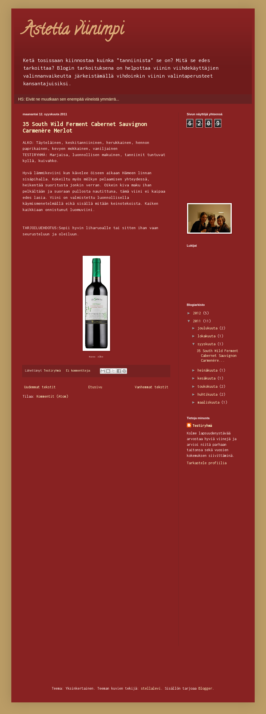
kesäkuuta (207, 378)
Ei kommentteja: (79, 370)
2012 (198, 313)
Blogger (205, 688)
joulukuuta (208, 328)
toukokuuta (208, 386)
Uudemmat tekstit (40, 387)
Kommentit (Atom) (52, 396)
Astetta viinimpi (73, 31)
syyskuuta (207, 344)
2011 (198, 321)
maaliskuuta (209, 402)
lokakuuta (207, 336)
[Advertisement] (215, 164)
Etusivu (95, 387)
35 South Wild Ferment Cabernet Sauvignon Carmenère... (217, 356)
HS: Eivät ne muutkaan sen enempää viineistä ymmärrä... (68, 99)
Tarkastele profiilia (206, 463)
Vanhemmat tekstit (151, 387)
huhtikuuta (208, 394)
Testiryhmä (202, 425)
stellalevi (151, 688)
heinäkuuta (208, 370)
